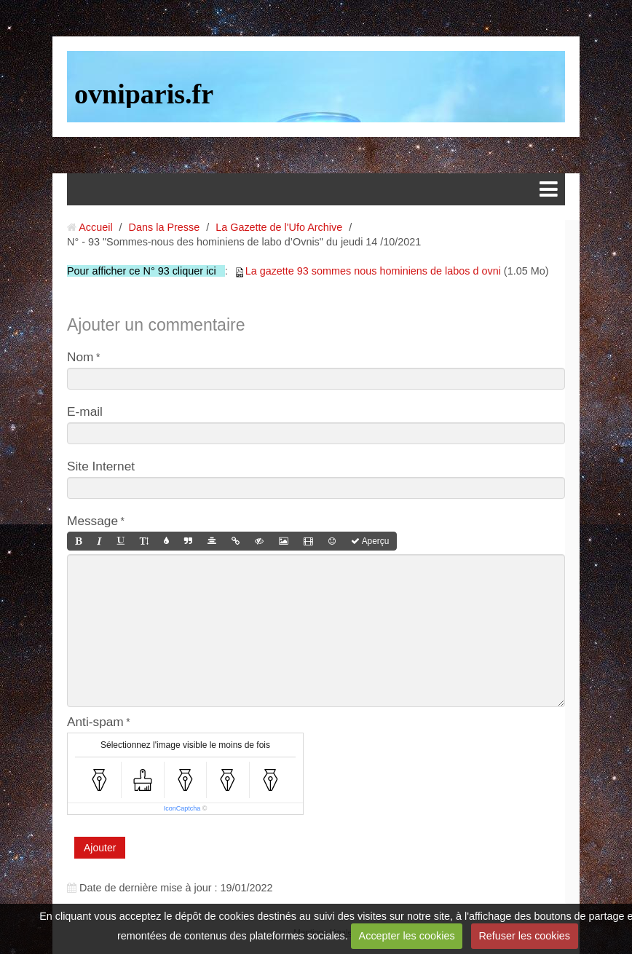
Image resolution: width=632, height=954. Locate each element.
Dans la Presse (164, 227)
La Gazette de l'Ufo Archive (279, 227)
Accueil (95, 227)
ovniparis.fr (143, 94)
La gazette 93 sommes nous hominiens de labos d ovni (373, 271)
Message (92, 520)
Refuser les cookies (524, 936)
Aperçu (370, 541)
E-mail (85, 411)
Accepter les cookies (407, 936)
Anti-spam (95, 721)
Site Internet (101, 466)
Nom (80, 357)
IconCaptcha (182, 808)
